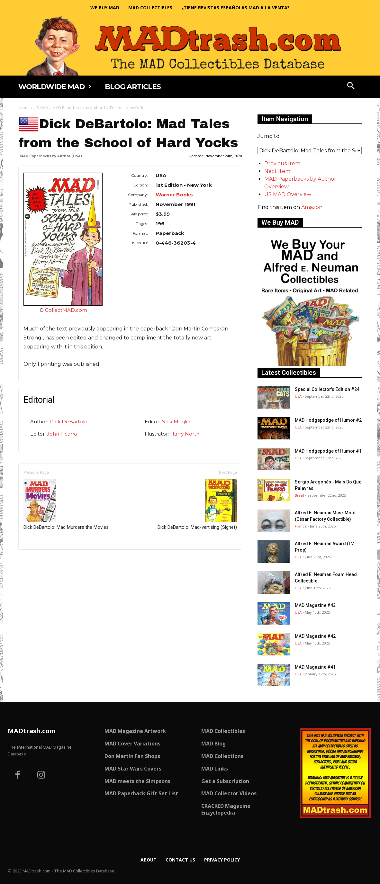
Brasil (299, 495)
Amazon (311, 207)
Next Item (277, 171)
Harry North (184, 434)
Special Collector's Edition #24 (327, 389)
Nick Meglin (175, 422)
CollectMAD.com (66, 310)
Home (24, 108)
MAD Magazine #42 (315, 636)
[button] (351, 86)
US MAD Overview (287, 194)
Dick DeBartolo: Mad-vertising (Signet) (197, 504)
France (301, 526)
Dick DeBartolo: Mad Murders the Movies (66, 504)
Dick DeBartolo (68, 422)
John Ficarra (62, 434)
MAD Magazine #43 (315, 605)
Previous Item (282, 163)
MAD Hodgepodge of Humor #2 (328, 420)
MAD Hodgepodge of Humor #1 (328, 451)
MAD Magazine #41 (315, 667)
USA (298, 396)
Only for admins (40, 560)
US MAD (41, 108)
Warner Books (174, 195)
